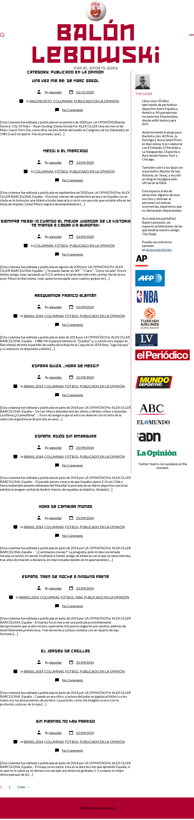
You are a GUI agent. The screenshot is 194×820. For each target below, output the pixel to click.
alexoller (55, 92)
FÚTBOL (61, 171)
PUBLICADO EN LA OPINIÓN (96, 101)
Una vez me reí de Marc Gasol (65, 81)
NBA (79, 597)
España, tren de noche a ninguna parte (65, 576)
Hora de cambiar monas (65, 506)
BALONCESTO (41, 101)
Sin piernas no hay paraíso (65, 721)
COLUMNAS (63, 101)
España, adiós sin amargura (65, 436)
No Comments (72, 110)
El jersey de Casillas (65, 651)
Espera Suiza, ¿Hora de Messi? (65, 366)
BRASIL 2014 (33, 316)
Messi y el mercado (65, 151)
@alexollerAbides (159, 250)
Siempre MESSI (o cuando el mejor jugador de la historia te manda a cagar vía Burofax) (65, 223)
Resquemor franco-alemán (65, 295)
